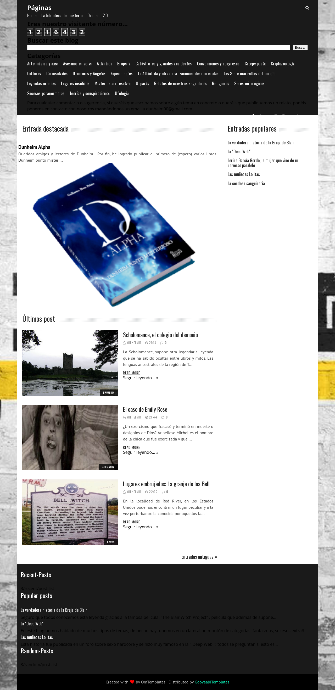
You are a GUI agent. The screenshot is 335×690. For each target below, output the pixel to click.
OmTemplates (153, 682)
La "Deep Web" (239, 152)
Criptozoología (283, 63)
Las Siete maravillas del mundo (250, 73)
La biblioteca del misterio (61, 15)
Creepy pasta (255, 63)
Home (31, 15)
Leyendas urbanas (41, 83)
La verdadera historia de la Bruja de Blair (261, 143)
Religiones (220, 83)
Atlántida (104, 63)
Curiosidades (57, 73)
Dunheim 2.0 (97, 15)
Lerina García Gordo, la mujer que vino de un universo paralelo (263, 163)
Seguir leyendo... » (140, 378)
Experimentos (122, 73)
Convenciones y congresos (218, 63)
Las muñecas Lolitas (244, 174)
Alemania (108, 467)
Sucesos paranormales (45, 93)
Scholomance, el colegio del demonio (160, 334)
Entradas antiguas (197, 556)
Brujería (124, 63)
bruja (111, 542)
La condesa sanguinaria (246, 183)
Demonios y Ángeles (89, 73)
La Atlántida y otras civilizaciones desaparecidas (178, 73)
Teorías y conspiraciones (89, 93)
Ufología (122, 93)
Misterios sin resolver (112, 83)
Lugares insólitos (75, 83)
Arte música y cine (42, 63)
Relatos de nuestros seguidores (180, 83)
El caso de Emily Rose (145, 409)
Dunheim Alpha (34, 147)
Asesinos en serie (77, 63)
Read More (131, 372)
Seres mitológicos (249, 83)
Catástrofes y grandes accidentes (164, 63)
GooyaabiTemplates (212, 682)
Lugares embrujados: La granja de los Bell (166, 483)
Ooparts (142, 83)
